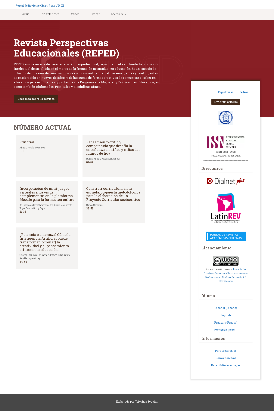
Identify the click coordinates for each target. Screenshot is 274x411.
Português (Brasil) (226, 330)
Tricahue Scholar (146, 401)
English (225, 315)
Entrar (243, 92)
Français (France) (225, 322)
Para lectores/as (225, 350)
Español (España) (225, 308)
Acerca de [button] (118, 14)
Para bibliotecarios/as (225, 365)
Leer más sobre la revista (35, 99)
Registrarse (225, 92)
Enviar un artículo (226, 102)
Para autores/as (226, 358)
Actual (26, 14)
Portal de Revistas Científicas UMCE (39, 5)
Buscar (95, 14)
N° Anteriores (50, 14)
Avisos (75, 14)
